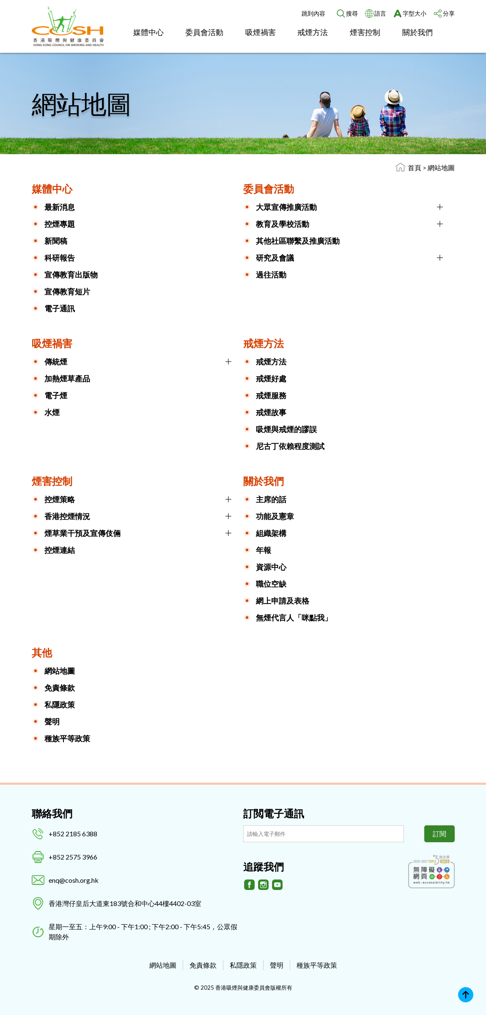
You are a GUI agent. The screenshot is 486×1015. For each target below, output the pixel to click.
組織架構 (271, 533)
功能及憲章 (275, 516)
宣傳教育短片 (67, 291)
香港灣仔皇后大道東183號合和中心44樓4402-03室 (125, 903)
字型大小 (414, 13)
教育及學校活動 (282, 224)
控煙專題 (59, 224)
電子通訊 (59, 308)
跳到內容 (313, 13)
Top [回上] (465, 994)
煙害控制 (365, 32)
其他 (42, 652)
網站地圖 (441, 167)
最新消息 (59, 207)
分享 (449, 13)
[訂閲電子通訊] (323, 833)
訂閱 (439, 834)
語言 (380, 13)
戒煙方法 (312, 32)
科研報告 (59, 257)
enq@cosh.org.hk (74, 880)
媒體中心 (148, 32)
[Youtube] (277, 885)
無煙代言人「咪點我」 (294, 617)
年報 (263, 550)
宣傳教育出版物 (71, 274)
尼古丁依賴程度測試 (290, 446)
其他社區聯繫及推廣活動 (298, 240)
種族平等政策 (67, 738)
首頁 (414, 167)
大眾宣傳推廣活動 (286, 207)
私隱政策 (59, 704)
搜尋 (352, 13)
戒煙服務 (271, 395)
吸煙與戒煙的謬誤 (286, 429)
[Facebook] (249, 885)
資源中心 (271, 566)
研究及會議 (275, 257)
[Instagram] (263, 885)
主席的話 (271, 499)
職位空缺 (271, 583)
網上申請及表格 (282, 600)
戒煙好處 (271, 378)
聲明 (52, 721)
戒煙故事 (271, 412)
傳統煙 (55, 361)
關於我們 (417, 32)
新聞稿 (55, 240)
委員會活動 (204, 32)
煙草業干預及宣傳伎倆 (82, 533)
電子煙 (55, 395)
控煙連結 (59, 550)
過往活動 (271, 274)
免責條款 (59, 687)
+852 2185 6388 (73, 834)
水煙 (52, 412)
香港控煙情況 (67, 516)
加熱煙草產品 (67, 378)
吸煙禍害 (260, 32)
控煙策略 (59, 499)
